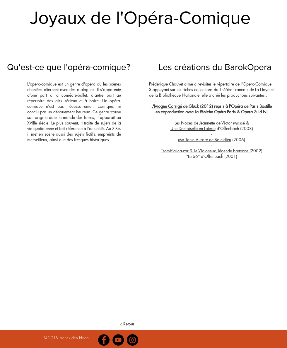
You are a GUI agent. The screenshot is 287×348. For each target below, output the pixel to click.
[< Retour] (126, 324)
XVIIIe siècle (37, 123)
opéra (90, 84)
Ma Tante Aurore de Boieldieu (204, 139)
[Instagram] (132, 340)
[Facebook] (104, 340)
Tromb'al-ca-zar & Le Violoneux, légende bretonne (205, 150)
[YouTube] (118, 340)
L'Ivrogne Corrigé (166, 106)
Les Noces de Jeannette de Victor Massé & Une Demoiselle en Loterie (209, 125)
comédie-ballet (74, 95)
